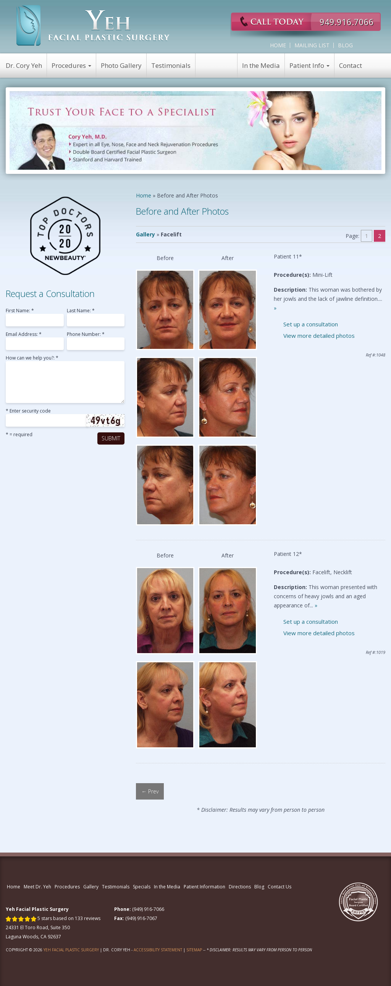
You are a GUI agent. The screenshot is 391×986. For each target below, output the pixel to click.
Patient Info (309, 65)
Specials (141, 886)
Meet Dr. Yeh (37, 886)
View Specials (217, 65)
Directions (240, 886)
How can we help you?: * (32, 358)
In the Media (261, 65)
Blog (345, 45)
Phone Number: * (86, 334)
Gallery (145, 234)
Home (278, 45)
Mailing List (312, 45)
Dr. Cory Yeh (24, 65)
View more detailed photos (319, 335)
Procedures (71, 65)
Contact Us (279, 886)
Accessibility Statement (158, 949)
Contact (350, 65)
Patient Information (204, 886)
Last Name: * (81, 311)
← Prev (149, 791)
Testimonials (171, 65)
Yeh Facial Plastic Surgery (71, 949)
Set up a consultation (310, 324)
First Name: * (20, 311)
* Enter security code (28, 411)
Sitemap (194, 949)
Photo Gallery (121, 65)
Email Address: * (24, 334)
